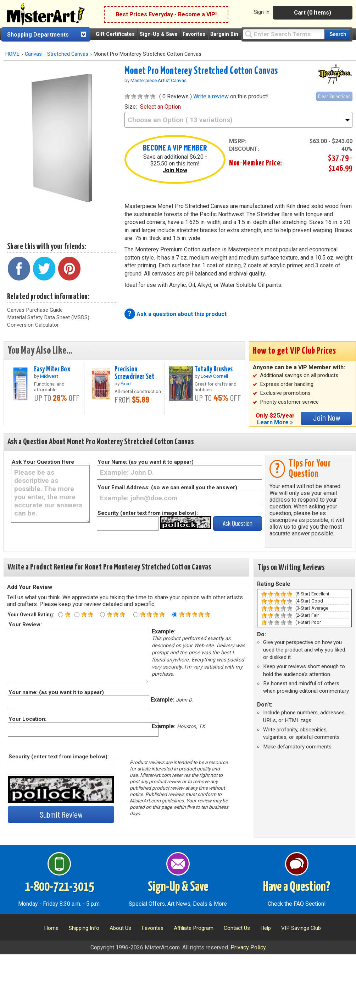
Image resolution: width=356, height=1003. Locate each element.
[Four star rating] (136, 614)
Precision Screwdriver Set (134, 373)
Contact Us (237, 928)
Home (51, 928)
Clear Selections (334, 96)
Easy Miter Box (52, 369)
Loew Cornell (214, 376)
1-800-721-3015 (59, 887)
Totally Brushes (214, 369)
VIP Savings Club (301, 928)
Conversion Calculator (33, 325)
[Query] (283, 34)
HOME (12, 54)
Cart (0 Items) (312, 12)
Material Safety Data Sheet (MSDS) (48, 317)
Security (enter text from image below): (148, 513)
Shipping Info (84, 928)
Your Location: (27, 719)
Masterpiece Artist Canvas (158, 80)
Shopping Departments (38, 34)
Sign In (261, 12)
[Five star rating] (175, 614)
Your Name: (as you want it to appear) (146, 462)
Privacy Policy (248, 947)
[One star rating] (61, 614)
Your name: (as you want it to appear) (56, 692)
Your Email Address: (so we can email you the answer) (167, 487)
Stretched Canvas (67, 54)
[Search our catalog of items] (337, 34)
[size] (238, 120)
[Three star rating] (102, 614)
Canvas (33, 54)
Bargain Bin (224, 34)
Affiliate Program (193, 928)
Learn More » (275, 422)
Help (265, 928)
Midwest (49, 376)
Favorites (194, 34)
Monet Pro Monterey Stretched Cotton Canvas (201, 71)
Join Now (175, 170)
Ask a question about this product (182, 314)
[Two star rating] (77, 614)
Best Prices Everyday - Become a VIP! (166, 14)
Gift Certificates (115, 34)
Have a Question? (296, 887)
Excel (126, 383)
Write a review (211, 96)
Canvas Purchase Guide (35, 310)
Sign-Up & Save (159, 34)
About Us (120, 928)
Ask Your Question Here (43, 462)
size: (152, 106)
